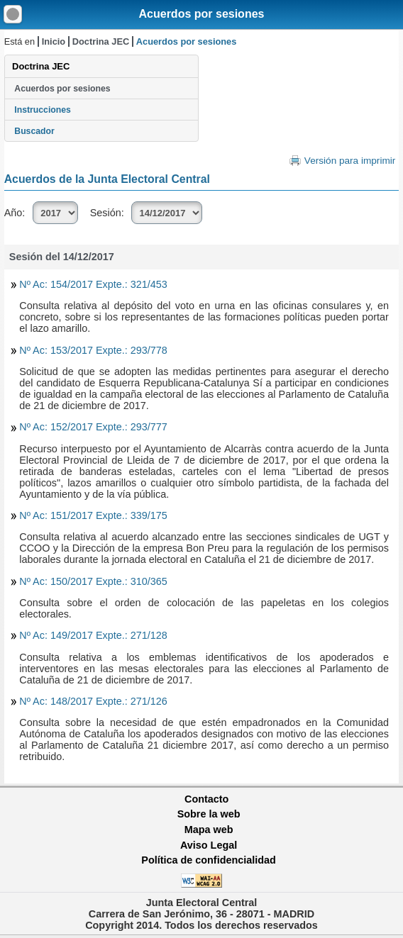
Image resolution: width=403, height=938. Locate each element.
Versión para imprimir (349, 160)
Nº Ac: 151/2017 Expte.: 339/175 (93, 515)
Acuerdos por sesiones (202, 14)
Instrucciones (42, 110)
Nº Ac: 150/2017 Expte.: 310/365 (93, 581)
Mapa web (208, 829)
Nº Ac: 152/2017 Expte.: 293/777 (93, 426)
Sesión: (107, 212)
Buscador (34, 131)
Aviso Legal (208, 845)
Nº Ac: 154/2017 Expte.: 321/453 (93, 284)
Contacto (206, 799)
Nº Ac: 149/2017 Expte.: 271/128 (93, 635)
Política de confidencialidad (208, 860)
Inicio (53, 41)
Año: (15, 212)
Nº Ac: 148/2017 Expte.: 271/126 (93, 701)
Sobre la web (209, 814)
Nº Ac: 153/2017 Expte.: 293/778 (93, 350)
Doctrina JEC (100, 41)
